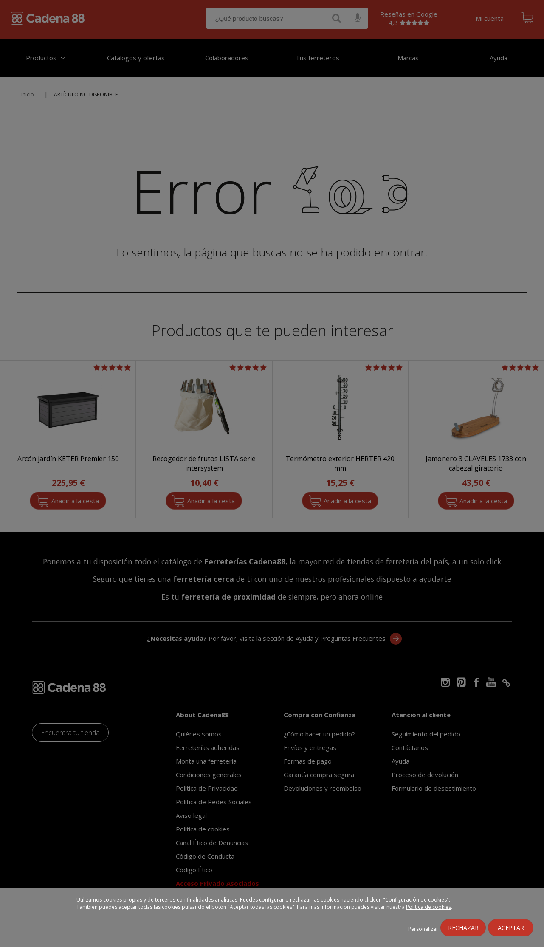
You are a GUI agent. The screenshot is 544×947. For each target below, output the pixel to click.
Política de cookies (428, 906)
